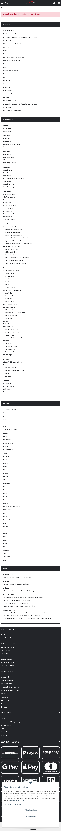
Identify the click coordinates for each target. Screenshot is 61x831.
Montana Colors (8, 520)
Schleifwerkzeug (8, 187)
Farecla (5, 466)
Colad (5, 453)
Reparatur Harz (8, 217)
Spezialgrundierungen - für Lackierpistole (18, 244)
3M (4, 413)
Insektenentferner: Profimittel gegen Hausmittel (19, 606)
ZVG (4, 560)
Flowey (5, 473)
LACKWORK (7, 510)
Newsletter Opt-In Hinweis (11, 60)
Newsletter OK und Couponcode (13, 57)
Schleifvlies (7, 176)
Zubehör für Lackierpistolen (14, 338)
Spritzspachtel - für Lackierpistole (16, 241)
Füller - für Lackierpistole (13, 232)
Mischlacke (9, 299)
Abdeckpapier (7, 131)
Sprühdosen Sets (11, 346)
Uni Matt (8, 285)
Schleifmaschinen (9, 184)
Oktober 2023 (8, 574)
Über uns (6, 47)
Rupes (5, 543)
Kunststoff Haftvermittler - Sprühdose (17, 258)
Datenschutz (17, 804)
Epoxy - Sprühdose (11, 255)
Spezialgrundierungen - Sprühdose (16, 263)
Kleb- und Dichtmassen (12, 310)
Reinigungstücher (9, 157)
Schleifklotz (7, 181)
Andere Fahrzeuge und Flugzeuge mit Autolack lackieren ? (22, 616)
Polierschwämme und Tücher (14, 370)
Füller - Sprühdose (11, 252)
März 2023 (7, 581)
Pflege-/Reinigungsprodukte (12, 362)
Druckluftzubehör (8, 386)
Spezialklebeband (9, 147)
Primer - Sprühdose (11, 249)
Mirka (5, 517)
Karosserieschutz (9, 307)
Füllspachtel (7, 203)
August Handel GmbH (10, 430)
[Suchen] (6, 3)
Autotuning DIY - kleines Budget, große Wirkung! (19, 591)
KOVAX (5, 503)
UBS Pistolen (9, 335)
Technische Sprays (11, 352)
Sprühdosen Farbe (11, 349)
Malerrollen (7, 392)
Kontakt (5, 54)
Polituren (8, 373)
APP (4, 416)
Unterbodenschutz (11, 315)
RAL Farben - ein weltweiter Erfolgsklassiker (18, 577)
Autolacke (8, 293)
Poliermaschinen (10, 368)
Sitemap (6, 84)
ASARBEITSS (7, 423)
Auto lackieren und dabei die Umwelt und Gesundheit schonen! (24, 598)
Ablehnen (30, 823)
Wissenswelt (7, 40)
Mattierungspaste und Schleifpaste (14, 178)
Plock (5, 530)
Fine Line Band (7, 141)
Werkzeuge (9, 318)
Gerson (5, 476)
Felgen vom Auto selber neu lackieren (16, 603)
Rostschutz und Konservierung (15, 313)
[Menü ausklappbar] (2, 3)
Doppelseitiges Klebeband (12, 144)
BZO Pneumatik (8, 450)
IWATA (5, 496)
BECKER (5, 433)
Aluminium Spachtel (9, 205)
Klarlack (5, 321)
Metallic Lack (9, 276)
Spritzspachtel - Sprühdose (14, 260)
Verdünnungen (8, 355)
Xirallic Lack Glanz (11, 287)
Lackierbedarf (7, 389)
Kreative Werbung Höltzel (11, 507)
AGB (4, 77)
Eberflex (6, 460)
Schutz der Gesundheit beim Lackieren (16, 584)
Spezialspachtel (8, 214)
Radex (5, 533)
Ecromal (5, 463)
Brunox (5, 446)
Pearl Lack (8, 279)
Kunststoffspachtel (9, 200)
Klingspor (6, 500)
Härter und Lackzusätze (10, 304)
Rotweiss (6, 540)
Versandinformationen (10, 71)
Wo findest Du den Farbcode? (12, 44)
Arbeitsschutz (7, 383)
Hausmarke (7, 483)
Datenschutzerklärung (17, 800)
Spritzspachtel (8, 208)
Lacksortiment (10, 301)
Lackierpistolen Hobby (12, 329)
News (5, 50)
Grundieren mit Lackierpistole (12, 227)
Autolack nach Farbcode (11, 270)
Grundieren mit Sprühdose (11, 246)
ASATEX (5, 426)
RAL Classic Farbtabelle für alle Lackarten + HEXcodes (20, 37)
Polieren (6, 365)
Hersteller (6, 97)
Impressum (7, 804)
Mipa (4, 513)
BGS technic (7, 440)
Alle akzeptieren (31, 810)
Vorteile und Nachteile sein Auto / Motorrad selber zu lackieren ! (24, 613)
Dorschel (6, 456)
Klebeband (6, 138)
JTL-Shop (33, 829)
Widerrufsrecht (8, 91)
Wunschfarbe (9, 273)
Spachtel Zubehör (9, 219)
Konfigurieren (31, 816)
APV (4, 420)
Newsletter (7, 74)
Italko (5, 493)
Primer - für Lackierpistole (13, 230)
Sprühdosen (7, 343)
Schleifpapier (7, 170)
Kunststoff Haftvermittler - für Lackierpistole (19, 238)
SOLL (5, 547)
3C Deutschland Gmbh (10, 410)
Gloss (5, 480)
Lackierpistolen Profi (12, 332)
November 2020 (8, 595)
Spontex (6, 550)
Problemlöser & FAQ (9, 34)
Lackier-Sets (9, 296)
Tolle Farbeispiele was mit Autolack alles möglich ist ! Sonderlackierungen (27, 618)
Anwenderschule (8, 30)
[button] (54, 3)
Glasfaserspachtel (9, 197)
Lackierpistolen (8, 327)
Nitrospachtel (7, 211)
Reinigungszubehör (9, 163)
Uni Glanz (8, 282)
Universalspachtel (9, 194)
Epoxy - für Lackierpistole (13, 235)
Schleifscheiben (8, 173)
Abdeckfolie (7, 128)
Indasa (5, 486)
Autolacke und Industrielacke (12, 290)
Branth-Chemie (8, 443)
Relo (4, 537)
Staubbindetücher (9, 160)
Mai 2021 (6, 588)
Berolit (5, 436)
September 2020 (9, 610)
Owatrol (5, 527)
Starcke (5, 553)
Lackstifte (6, 341)
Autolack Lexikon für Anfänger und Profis (17, 600)
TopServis (6, 557)
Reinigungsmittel (8, 154)
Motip (5, 523)
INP (4, 490)
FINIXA (5, 470)
